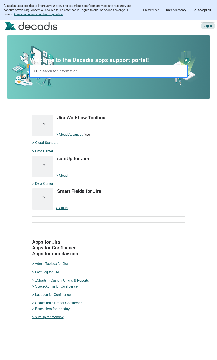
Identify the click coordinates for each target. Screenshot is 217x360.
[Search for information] (113, 71)
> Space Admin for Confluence (55, 286)
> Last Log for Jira (45, 272)
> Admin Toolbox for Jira (50, 263)
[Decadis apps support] (30, 25)
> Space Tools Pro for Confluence (57, 303)
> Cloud (62, 175)
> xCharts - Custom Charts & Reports (60, 280)
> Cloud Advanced (69, 134)
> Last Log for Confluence (51, 294)
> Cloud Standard (45, 143)
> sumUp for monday (48, 317)
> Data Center (42, 151)
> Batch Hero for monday (51, 309)
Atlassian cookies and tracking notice (38, 14)
